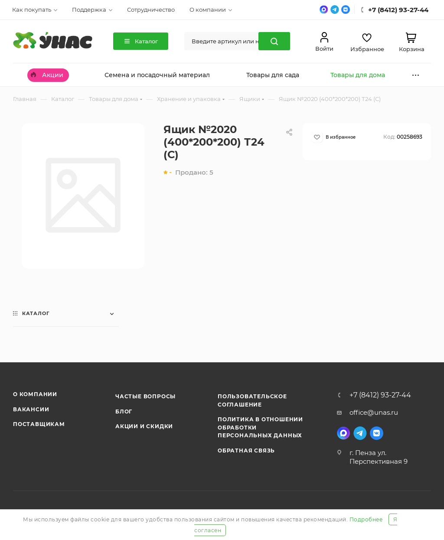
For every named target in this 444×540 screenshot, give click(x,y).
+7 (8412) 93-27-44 (380, 395)
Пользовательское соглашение (252, 400)
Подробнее (366, 519)
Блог (123, 411)
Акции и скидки (144, 426)
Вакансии (31, 409)
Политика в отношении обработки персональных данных (260, 427)
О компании (35, 394)
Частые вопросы (145, 396)
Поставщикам (39, 424)
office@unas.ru (373, 412)
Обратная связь (246, 450)
